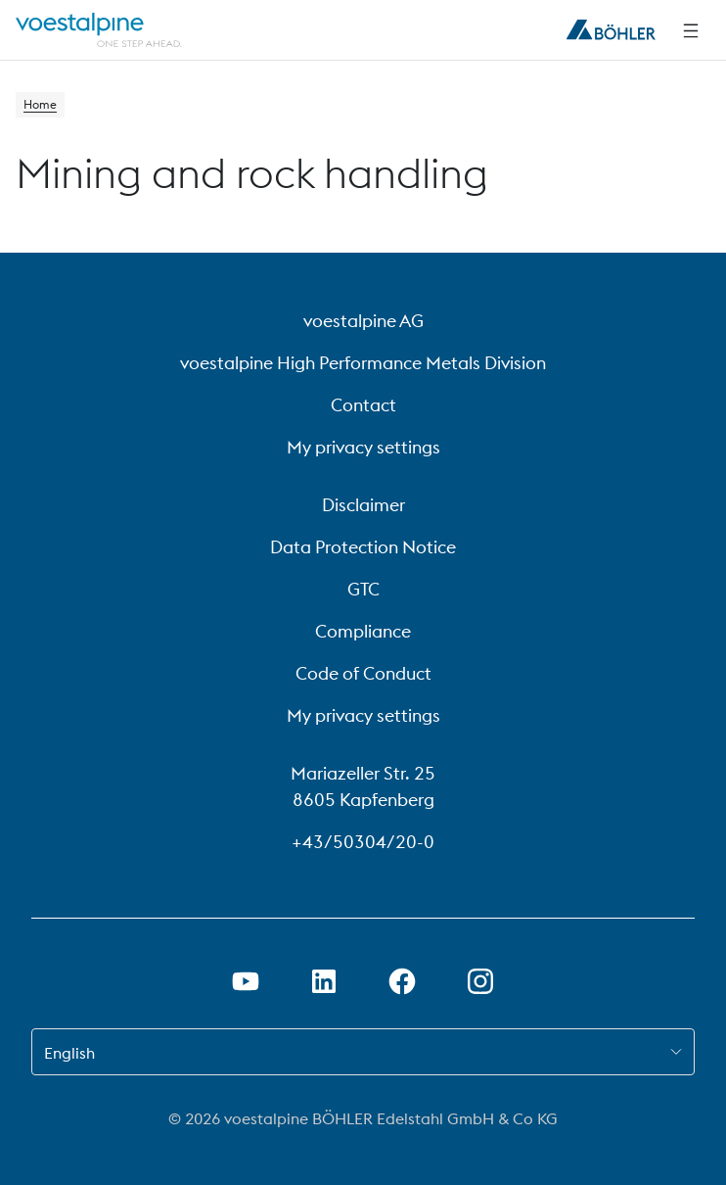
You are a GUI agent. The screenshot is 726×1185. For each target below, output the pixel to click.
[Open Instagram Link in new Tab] (480, 981)
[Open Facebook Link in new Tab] (402, 981)
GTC (363, 589)
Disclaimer (363, 505)
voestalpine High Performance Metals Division (363, 363)
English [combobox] (69, 1053)
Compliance (363, 631)
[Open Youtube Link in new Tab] (245, 981)
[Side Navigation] (690, 30)
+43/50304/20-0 (363, 841)
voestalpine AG (363, 320)
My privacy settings (363, 447)
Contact (363, 405)
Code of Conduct (363, 673)
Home (40, 104)
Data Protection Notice (363, 547)
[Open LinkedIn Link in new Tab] (324, 981)
